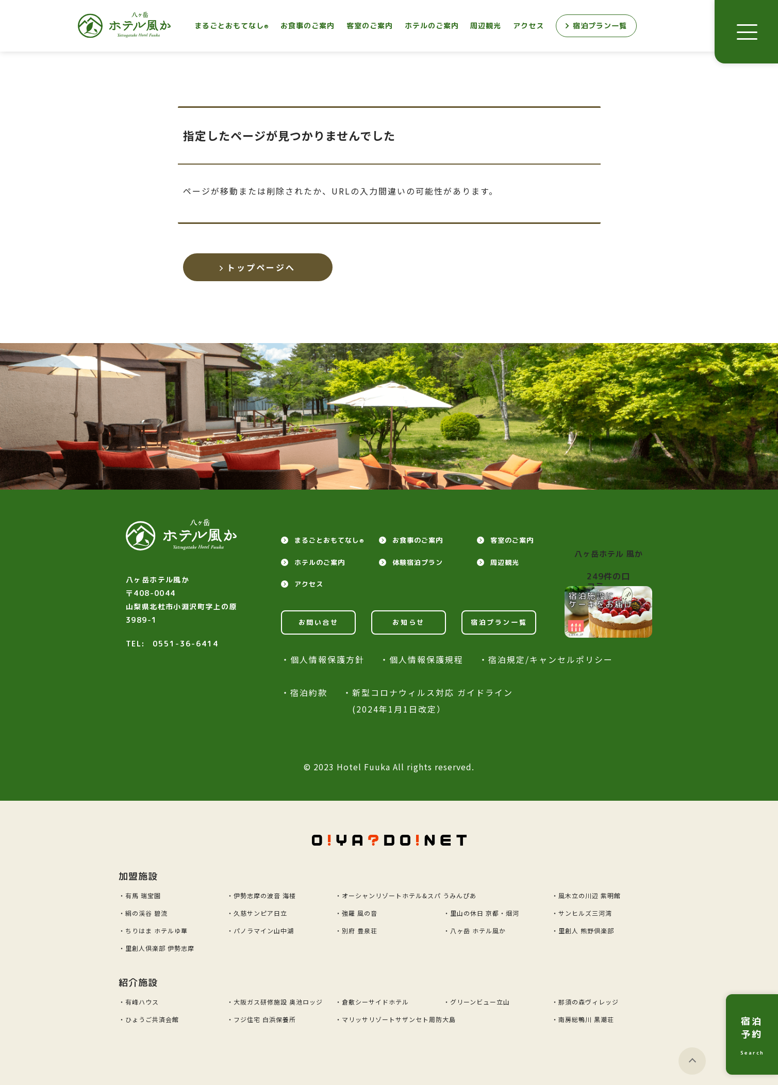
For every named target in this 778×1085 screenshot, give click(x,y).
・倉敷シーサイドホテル (372, 1001)
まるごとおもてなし (231, 25)
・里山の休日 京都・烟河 (481, 913)
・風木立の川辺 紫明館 (586, 895)
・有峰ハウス (139, 1001)
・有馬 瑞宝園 (140, 895)
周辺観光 (485, 25)
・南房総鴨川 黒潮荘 (583, 1019)
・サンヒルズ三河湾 (582, 913)
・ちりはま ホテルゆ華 (153, 930)
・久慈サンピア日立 (257, 913)
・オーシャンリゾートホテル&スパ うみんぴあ (405, 895)
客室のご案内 (369, 25)
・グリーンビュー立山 (476, 1001)
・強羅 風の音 (356, 913)
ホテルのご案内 (432, 25)
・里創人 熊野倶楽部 (583, 930)
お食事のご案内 (307, 25)
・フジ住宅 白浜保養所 (261, 1019)
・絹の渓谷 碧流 (143, 913)
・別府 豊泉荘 (356, 930)
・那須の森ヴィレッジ (585, 1001)
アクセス (528, 25)
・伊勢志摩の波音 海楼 (261, 895)
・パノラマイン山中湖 (260, 930)
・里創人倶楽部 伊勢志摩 (156, 948)
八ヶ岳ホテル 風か (608, 553)
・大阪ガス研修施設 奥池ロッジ (275, 1001)
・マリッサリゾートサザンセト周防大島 (395, 1019)
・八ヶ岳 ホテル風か (474, 930)
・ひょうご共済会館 (149, 1019)
